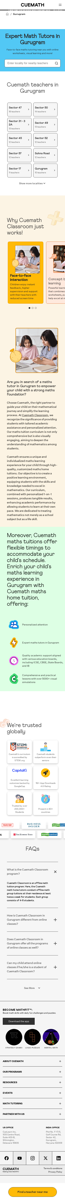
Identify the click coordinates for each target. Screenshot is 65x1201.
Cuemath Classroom (35, 415)
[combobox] (29, 63)
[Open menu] (60, 5)
